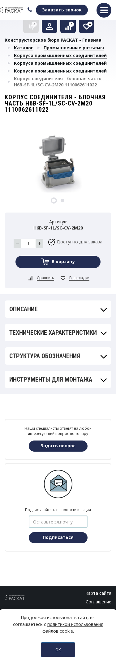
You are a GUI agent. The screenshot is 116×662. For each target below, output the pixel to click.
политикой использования (75, 624)
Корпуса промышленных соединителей (60, 55)
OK (58, 649)
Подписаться (58, 537)
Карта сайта (98, 593)
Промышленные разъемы (74, 48)
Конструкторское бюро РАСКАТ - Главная (53, 40)
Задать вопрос (58, 446)
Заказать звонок (62, 10)
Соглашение (98, 602)
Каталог (23, 48)
